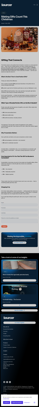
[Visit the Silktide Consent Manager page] (34, 402)
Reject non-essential (17, 402)
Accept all (6, 402)
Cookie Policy (6, 398)
